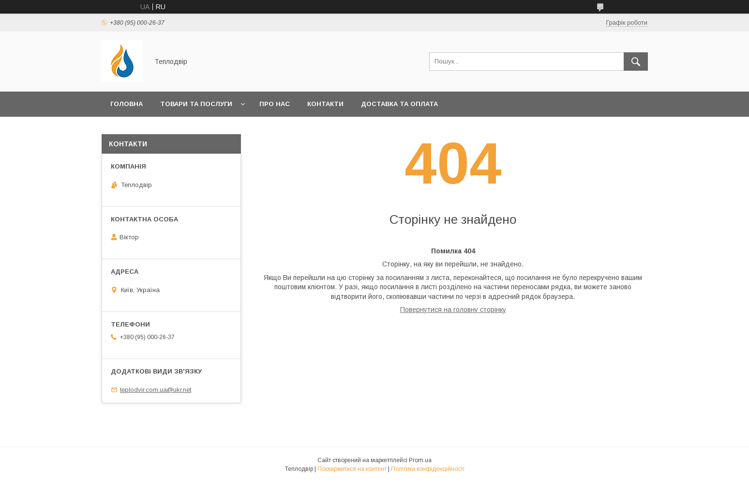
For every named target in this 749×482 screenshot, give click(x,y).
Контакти (325, 104)
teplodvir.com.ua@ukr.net (155, 389)
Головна (126, 104)
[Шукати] (636, 61)
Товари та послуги (196, 104)
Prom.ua (420, 460)
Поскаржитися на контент (352, 469)
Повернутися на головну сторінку (453, 309)
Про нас (274, 104)
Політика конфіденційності (427, 469)
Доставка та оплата (399, 104)
